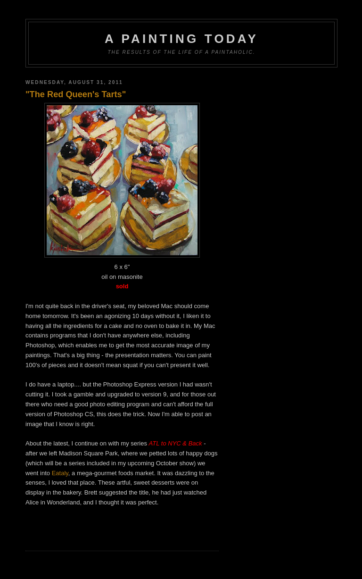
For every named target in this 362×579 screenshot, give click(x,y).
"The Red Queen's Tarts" (75, 94)
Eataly (60, 473)
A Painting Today (181, 39)
